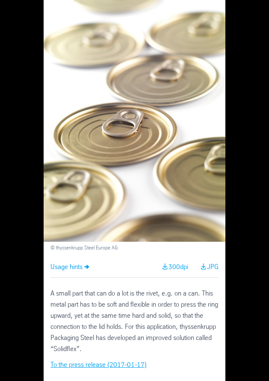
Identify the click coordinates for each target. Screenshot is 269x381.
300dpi (178, 267)
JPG (213, 267)
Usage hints (66, 267)
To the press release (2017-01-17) (98, 365)
